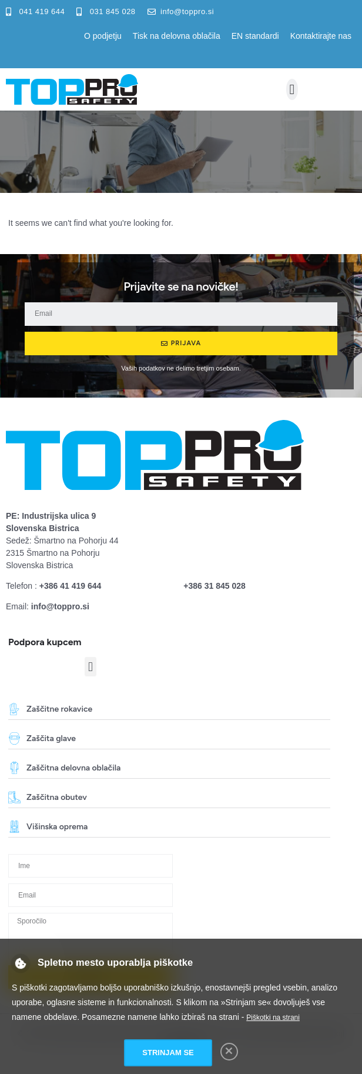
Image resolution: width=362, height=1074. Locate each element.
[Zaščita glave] (14, 738)
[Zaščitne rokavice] (14, 709)
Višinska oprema (57, 827)
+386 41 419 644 (70, 586)
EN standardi (255, 36)
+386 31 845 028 (214, 586)
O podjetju (103, 36)
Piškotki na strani (273, 1017)
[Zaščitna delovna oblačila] (14, 768)
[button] (292, 89)
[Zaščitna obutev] (14, 797)
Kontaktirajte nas (320, 36)
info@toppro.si (60, 606)
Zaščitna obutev (56, 797)
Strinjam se (167, 1052)
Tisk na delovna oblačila (176, 36)
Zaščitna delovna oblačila (73, 768)
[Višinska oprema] (14, 826)
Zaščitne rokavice (59, 709)
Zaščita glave (51, 738)
